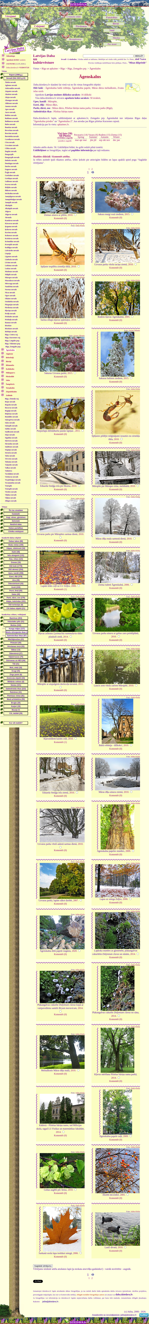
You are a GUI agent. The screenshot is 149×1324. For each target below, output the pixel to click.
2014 (65, 636)
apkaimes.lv (63, 124)
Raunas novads (11, 323)
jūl (95, 140)
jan (118, 140)
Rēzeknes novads (11, 329)
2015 (127, 214)
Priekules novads (11, 317)
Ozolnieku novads (12, 302)
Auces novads (10, 112)
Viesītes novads (11, 492)
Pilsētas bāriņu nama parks (78, 108)
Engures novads (11, 169)
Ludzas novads (10, 268)
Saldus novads (10, 429)
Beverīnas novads (11, 130)
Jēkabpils (8, 205)
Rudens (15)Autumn (105, 136)
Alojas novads (10, 97)
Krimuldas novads (12, 241)
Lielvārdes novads (12, 250)
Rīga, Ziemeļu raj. (12, 399)
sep (100, 140)
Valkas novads (10, 468)
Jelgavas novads (11, 214)
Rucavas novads (11, 408)
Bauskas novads (11, 127)
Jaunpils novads (11, 202)
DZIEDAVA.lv (78, 4)
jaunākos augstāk (65, 141)
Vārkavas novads (11, 477)
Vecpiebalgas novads (13, 480)
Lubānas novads (11, 265)
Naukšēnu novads (11, 286)
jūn (91, 140)
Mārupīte (52, 101)
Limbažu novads (11, 259)
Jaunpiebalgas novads (13, 199)
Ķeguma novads (11, 226)
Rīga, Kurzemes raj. (12, 338)
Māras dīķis (51, 104)
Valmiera (8, 471)
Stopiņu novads (11, 450)
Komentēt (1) (60, 589)
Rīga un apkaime (50, 68)
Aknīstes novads (11, 94)
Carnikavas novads (12, 139)
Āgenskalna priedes (43, 121)
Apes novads (10, 109)
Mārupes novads (11, 277)
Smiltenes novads (11, 447)
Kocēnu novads (11, 232)
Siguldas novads (11, 438)
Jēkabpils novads (11, 208)
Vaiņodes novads (11, 465)
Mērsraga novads (11, 283)
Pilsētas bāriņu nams (63, 111)
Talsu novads (10, 456)
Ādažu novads (10, 82)
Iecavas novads (10, 184)
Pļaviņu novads (11, 311)
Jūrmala (8, 217)
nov (108, 140)
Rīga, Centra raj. (11, 335)
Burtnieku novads (12, 136)
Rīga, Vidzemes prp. (12, 344)
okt (104, 140)
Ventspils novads (11, 489)
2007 (75, 900)
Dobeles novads (11, 160)
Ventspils (8, 486)
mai (85, 140)
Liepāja (8, 253)
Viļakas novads (10, 495)
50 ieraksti (95, 98)
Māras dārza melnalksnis (104, 88)
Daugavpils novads (12, 157)
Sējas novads (10, 435)
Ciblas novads (10, 148)
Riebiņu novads (11, 332)
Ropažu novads (11, 405)
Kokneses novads (11, 235)
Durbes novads (10, 166)
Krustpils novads (11, 244)
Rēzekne (8, 326)
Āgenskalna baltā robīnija (58, 88)
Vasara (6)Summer (93, 136)
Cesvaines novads (11, 145)
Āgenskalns (95, 68)
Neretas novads (11, 289)
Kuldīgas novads (11, 247)
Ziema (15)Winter (116, 136)
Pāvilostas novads (11, 308)
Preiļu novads (10, 314)
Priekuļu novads (11, 320)
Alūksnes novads (11, 103)
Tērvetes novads (11, 459)
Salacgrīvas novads (12, 420)
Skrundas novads (11, 444)
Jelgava (8, 211)
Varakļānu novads (12, 474)
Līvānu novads (10, 262)
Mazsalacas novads (12, 280)
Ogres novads (10, 296)
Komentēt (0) (60, 218)
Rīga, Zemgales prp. (13, 347)
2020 (74, 951)
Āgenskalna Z (65, 121)
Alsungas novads (11, 100)
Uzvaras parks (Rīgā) (102, 108)
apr (80, 140)
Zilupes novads (10, 501)
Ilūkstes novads (11, 190)
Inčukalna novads (12, 193)
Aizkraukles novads (12, 88)
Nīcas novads (10, 293)
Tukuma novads (11, 462)
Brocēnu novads (11, 133)
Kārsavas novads (11, 223)
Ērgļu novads (10, 172)
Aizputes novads (11, 91)
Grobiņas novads (11, 178)
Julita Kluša (80, 180)
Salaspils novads (11, 426)
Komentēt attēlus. (61, 156)
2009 (127, 851)
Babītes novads (10, 115)
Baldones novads (11, 118)
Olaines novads (11, 299)
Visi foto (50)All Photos (65, 135)
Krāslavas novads (11, 238)
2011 (77, 431)
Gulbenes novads (11, 181)
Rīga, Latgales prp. (12, 341)
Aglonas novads (11, 85)
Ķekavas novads (11, 229)
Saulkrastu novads (12, 432)
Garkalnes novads (12, 175)
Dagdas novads (10, 151)
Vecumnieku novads (12, 483)
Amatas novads (11, 106)
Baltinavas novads (12, 121)
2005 (127, 317)
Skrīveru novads (11, 441)
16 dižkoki (86, 94)
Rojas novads (10, 402)
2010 (70, 215)
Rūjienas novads (11, 414)
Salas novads (10, 423)
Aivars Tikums (134, 181)
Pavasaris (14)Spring (81, 136)
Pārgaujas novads (12, 305)
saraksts (16, 60)
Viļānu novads (10, 498)
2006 (73, 586)
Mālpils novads (11, 274)
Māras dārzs (58, 108)
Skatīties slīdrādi (41, 156)
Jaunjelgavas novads (13, 196)
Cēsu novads (10, 142)
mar (77, 140)
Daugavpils (9, 154)
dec (114, 140)
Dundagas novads (11, 163)
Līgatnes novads (11, 256)
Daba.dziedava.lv (17, 68)
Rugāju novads (10, 411)
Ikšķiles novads (11, 187)
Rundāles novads (11, 417)
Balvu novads (10, 124)
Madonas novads (11, 271)
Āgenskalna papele (81, 88)
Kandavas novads (11, 220)
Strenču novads (11, 453)
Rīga (62, 68)
